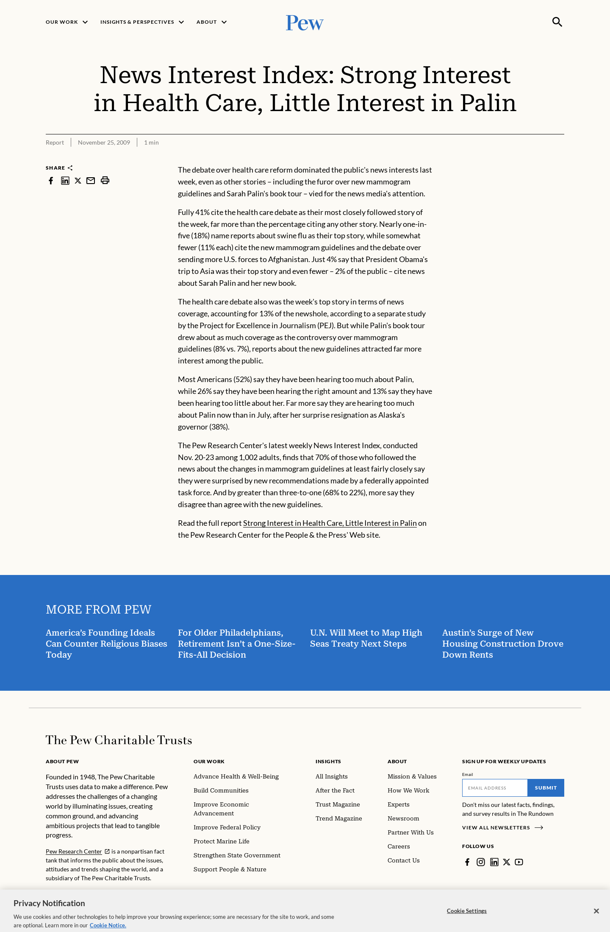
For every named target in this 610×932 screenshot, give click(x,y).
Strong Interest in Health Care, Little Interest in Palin (330, 522)
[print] (105, 180)
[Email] (495, 788)
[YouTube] (519, 862)
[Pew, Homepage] (305, 22)
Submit (546, 787)
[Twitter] (506, 862)
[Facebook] (467, 862)
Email (468, 774)
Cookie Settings (467, 917)
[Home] (119, 740)
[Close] (596, 917)
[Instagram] (481, 862)
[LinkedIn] (494, 862)
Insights (328, 761)
